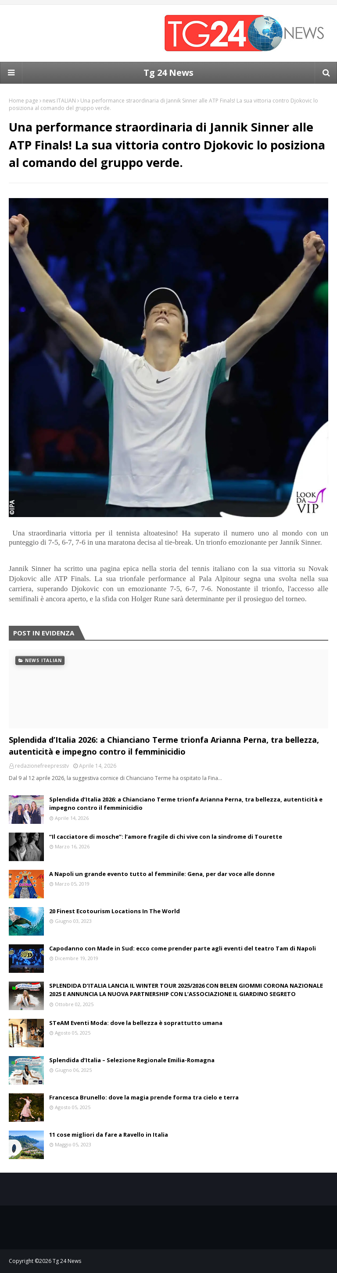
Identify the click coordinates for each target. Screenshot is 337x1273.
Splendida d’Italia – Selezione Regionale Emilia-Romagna (132, 1060)
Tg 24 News (168, 72)
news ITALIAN (59, 100)
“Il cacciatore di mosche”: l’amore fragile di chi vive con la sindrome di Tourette (165, 836)
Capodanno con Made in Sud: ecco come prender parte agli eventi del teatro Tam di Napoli (182, 948)
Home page (23, 100)
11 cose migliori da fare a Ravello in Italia (108, 1134)
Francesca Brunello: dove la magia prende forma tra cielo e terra (144, 1097)
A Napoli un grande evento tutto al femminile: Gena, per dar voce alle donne (162, 874)
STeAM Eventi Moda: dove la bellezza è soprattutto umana (135, 1023)
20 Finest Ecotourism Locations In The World (114, 911)
